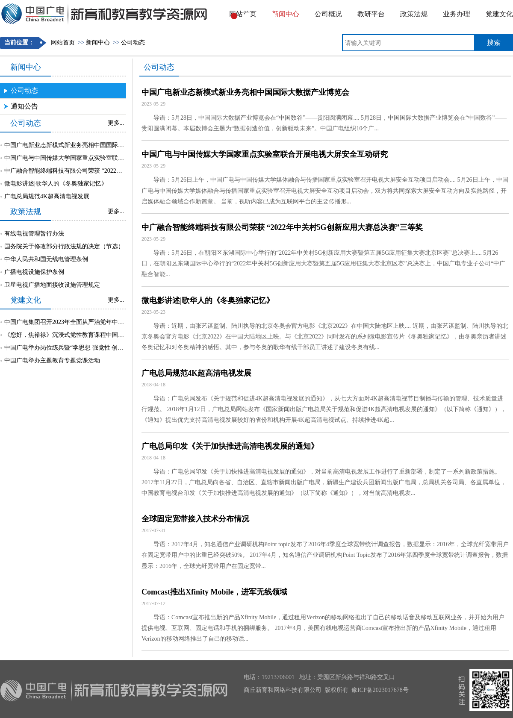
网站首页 (63, 42)
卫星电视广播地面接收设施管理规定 (52, 285)
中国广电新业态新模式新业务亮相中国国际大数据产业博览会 (85, 145)
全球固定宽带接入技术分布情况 (195, 519)
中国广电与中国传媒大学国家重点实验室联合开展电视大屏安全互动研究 (100, 158)
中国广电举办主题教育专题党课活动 (52, 360)
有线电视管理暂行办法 (34, 233)
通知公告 (24, 106)
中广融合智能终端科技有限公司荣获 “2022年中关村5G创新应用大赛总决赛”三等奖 (113, 171)
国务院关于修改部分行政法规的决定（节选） (64, 246)
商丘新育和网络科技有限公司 (282, 690)
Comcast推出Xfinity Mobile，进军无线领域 (214, 592)
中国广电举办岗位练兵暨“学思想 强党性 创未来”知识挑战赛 (83, 347)
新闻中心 (98, 42)
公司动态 (133, 42)
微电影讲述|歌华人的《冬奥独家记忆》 (55, 183)
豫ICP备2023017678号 (380, 690)
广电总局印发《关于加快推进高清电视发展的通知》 (230, 446)
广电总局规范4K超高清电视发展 (46, 196)
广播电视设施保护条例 (34, 272)
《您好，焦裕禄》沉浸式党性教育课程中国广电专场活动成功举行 (91, 335)
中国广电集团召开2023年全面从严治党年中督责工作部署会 (82, 322)
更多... (116, 123)
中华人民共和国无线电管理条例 (46, 259)
